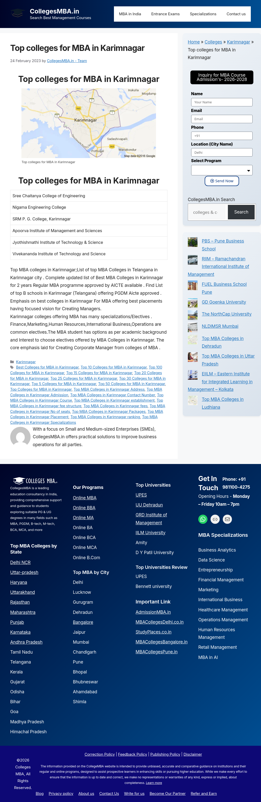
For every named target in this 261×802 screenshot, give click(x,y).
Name (197, 93)
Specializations (203, 13)
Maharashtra (22, 612)
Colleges (213, 42)
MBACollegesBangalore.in (162, 641)
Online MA (83, 517)
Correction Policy (100, 754)
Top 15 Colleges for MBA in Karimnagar (99, 373)
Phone (197, 127)
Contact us (236, 13)
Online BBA (84, 507)
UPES (141, 495)
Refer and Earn (204, 793)
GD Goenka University (224, 302)
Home (194, 42)
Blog (40, 793)
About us (86, 793)
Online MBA (85, 497)
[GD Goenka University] (193, 304)
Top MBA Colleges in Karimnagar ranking (105, 417)
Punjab (17, 622)
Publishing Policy (165, 754)
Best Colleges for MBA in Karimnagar (47, 367)
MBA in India (130, 13)
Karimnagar (26, 362)
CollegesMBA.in (54, 11)
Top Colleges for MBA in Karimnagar (41, 389)
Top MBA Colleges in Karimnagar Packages (109, 411)
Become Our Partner (168, 793)
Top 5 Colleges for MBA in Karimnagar (64, 384)
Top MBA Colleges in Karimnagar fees (115, 406)
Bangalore (83, 622)
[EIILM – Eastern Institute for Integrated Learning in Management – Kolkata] (193, 376)
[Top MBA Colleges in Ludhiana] (193, 402)
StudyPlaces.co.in (154, 632)
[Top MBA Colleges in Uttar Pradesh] (193, 358)
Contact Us (109, 793)
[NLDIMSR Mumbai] (193, 328)
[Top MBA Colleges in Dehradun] (193, 341)
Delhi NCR (20, 562)
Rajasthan (20, 602)
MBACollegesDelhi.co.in (160, 622)
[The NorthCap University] (193, 316)
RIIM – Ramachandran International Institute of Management (218, 266)
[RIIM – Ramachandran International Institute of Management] (193, 261)
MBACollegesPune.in (157, 651)
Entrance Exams (165, 13)
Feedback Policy (132, 754)
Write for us (134, 793)
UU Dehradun (149, 505)
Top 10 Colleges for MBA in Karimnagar (114, 367)
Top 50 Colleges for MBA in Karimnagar (131, 384)
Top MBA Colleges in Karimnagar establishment (114, 400)
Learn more (154, 783)
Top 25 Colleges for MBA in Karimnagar (83, 378)
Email (196, 110)
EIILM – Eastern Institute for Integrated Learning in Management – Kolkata (220, 381)
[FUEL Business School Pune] (193, 286)
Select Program (206, 160)
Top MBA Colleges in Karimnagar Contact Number (112, 395)
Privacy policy (61, 793)
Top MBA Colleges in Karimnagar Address (109, 389)
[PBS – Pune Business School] (193, 243)
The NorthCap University (227, 314)
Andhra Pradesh (26, 642)
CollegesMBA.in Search (211, 199)
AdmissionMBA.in (153, 612)
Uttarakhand (22, 592)
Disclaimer (193, 754)
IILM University (150, 532)
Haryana (18, 582)
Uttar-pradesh (24, 572)
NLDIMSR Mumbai (220, 326)
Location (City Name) (212, 144)
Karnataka (20, 632)
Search (241, 212)
